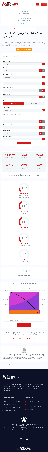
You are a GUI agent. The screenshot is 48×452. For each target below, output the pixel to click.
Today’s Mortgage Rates (12, 406)
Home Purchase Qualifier (12, 400)
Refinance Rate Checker (12, 403)
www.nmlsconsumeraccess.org (33, 429)
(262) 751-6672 (32, 408)
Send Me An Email (33, 400)
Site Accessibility (9, 409)
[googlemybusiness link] (27, 437)
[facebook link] (21, 437)
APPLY (44, 4)
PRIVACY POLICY (15, 423)
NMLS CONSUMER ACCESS (30, 423)
